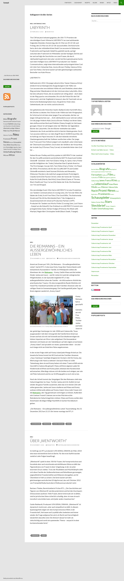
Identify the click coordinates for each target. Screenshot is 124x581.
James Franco (105, 180)
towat (6, 2)
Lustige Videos (14, 128)
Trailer (94, 208)
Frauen (18, 121)
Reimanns (37, 393)
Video (115, 2)
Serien (44, 229)
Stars (108, 201)
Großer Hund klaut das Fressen (102, 146)
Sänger (108, 206)
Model (99, 187)
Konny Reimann (58, 424)
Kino (114, 180)
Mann (115, 184)
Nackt (94, 190)
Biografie (104, 168)
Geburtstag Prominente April (101, 227)
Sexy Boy (14, 145)
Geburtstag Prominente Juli (101, 243)
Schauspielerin (115, 198)
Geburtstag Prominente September (103, 267)
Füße (100, 177)
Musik (12, 131)
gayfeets (113, 177)
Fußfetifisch (94, 177)
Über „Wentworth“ (48, 440)
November (95, 275)
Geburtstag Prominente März (101, 255)
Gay (104, 177)
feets (109, 171)
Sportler (16, 147)
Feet (106, 172)
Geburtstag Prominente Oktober (103, 263)
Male (111, 184)
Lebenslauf (102, 184)
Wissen (6, 155)
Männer (104, 187)
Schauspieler (100, 197)
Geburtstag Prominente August (102, 231)
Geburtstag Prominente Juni (101, 247)
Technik (9, 149)
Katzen (18, 126)
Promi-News (106, 190)
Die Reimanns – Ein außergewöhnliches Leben (51, 250)
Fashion (103, 171)
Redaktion (50, 32)
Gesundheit (78, 2)
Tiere (19, 149)
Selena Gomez (96, 202)
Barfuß (93, 169)
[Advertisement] (106, 60)
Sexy (102, 202)
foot (114, 175)
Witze (109, 2)
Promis (112, 194)
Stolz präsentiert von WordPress (13, 578)
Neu (31, 23)
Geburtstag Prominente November (103, 259)
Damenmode (7, 121)
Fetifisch (104, 175)
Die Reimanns (36, 424)
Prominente (104, 194)
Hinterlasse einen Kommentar (69, 258)
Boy (111, 169)
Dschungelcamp (95, 171)
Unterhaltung (39, 23)
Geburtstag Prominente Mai (101, 251)
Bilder (95, 2)
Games (10, 124)
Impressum (95, 271)
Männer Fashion (8, 135)
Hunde (14, 126)
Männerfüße (113, 187)
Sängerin (113, 206)
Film (110, 174)
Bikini (97, 169)
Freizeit (5, 124)
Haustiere (9, 126)
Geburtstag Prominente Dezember (103, 235)
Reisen (102, 2)
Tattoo (5, 149)
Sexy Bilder (7, 145)
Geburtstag (95, 181)
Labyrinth (40, 27)
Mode (94, 187)
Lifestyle (6, 128)
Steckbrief (98, 205)
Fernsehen (35, 229)
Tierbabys (14, 149)
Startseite (68, 2)
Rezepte (87, 2)
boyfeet (114, 169)
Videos (18, 152)
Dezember (94, 223)
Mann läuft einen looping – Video (102, 154)
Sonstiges (9, 147)
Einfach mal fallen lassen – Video (102, 150)
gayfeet (108, 177)
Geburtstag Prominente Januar (102, 239)
